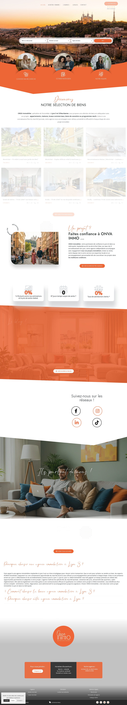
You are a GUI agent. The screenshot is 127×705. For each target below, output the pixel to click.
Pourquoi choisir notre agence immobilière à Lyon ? (46, 599)
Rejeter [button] (13, 700)
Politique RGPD (94, 697)
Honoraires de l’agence (94, 695)
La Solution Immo (56, 702)
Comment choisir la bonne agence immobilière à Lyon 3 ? (51, 591)
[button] (111, 3)
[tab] (43, 5)
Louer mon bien (32, 695)
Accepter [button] (6, 700)
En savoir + (20, 700)
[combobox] (33, 40)
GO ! (103, 40)
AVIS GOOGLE (111, 9)
